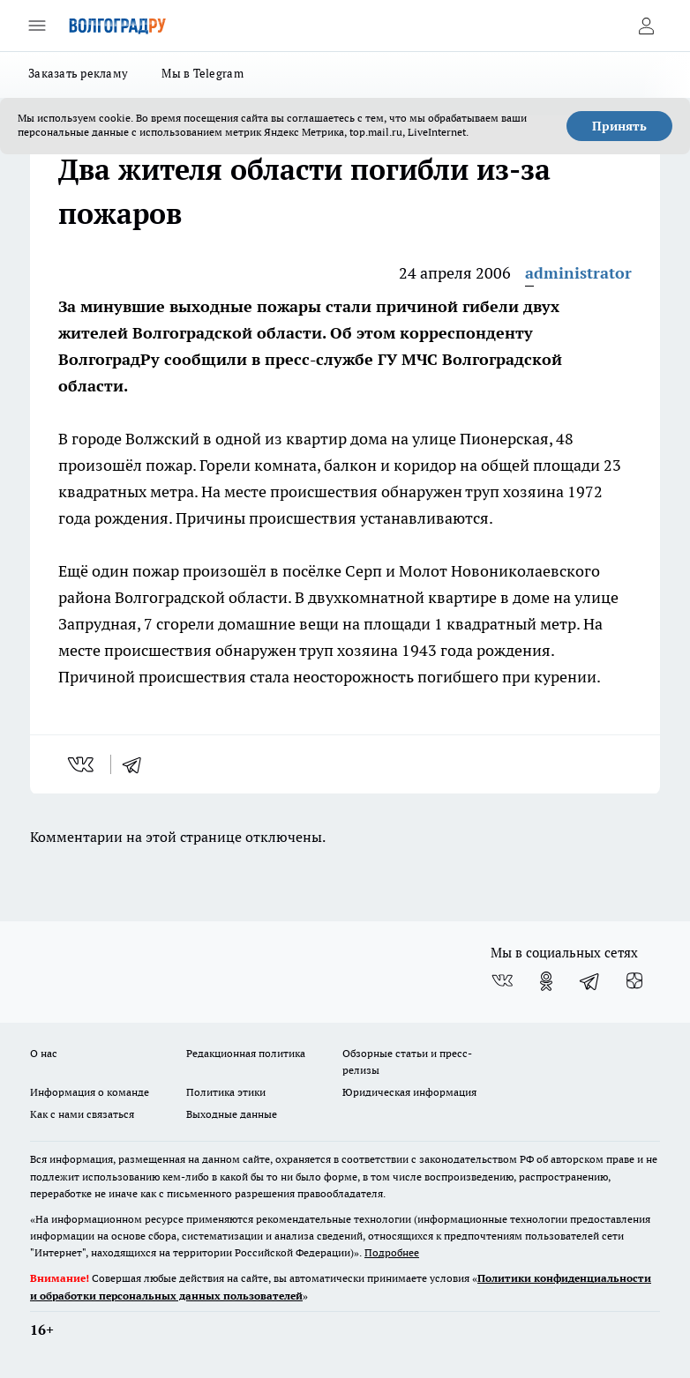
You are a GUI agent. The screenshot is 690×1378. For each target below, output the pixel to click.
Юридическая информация (409, 1092)
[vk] (82, 764)
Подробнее (391, 1252)
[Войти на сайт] (646, 25)
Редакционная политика (245, 1053)
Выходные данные (231, 1114)
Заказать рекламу (78, 73)
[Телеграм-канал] (590, 981)
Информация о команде (89, 1092)
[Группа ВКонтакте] (502, 981)
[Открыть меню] (37, 25)
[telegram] (137, 764)
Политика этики (226, 1092)
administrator (578, 273)
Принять (619, 126)
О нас (43, 1053)
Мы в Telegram (202, 73)
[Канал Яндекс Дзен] (634, 981)
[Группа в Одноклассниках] (546, 981)
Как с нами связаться (82, 1114)
